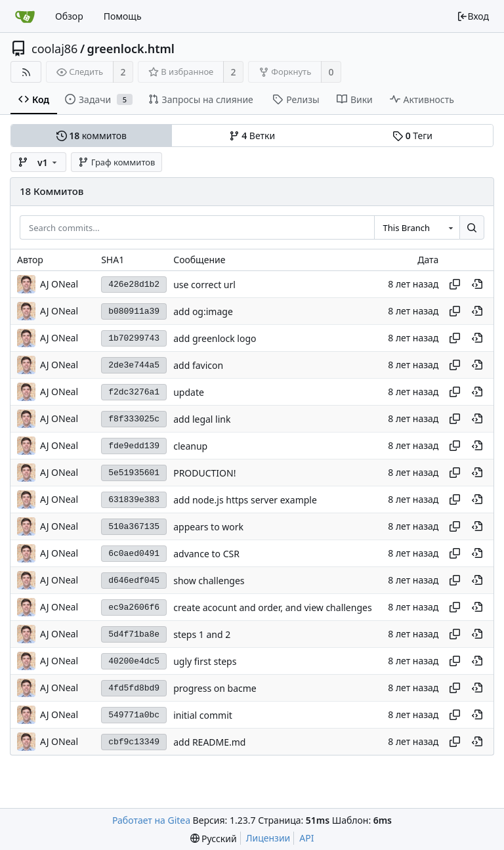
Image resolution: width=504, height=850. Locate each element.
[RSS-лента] (25, 72)
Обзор (69, 16)
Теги (412, 135)
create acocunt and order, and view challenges (272, 607)
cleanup (190, 446)
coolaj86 (54, 48)
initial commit (202, 715)
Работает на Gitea (151, 820)
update (188, 392)
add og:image (203, 311)
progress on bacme (215, 688)
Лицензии (268, 838)
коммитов (91, 135)
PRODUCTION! (204, 473)
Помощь (123, 16)
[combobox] (416, 227)
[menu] (213, 838)
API (306, 838)
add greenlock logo (214, 338)
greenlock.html (131, 48)
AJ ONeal (59, 284)
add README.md (209, 742)
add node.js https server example (245, 500)
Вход (473, 16)
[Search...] (471, 227)
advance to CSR (206, 553)
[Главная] (25, 16)
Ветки (252, 135)
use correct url (204, 284)
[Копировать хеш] (455, 284)
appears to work (208, 527)
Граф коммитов (116, 162)
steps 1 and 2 (201, 634)
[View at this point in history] (477, 284)
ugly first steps (204, 661)
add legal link (201, 419)
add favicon (198, 365)
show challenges (208, 580)
